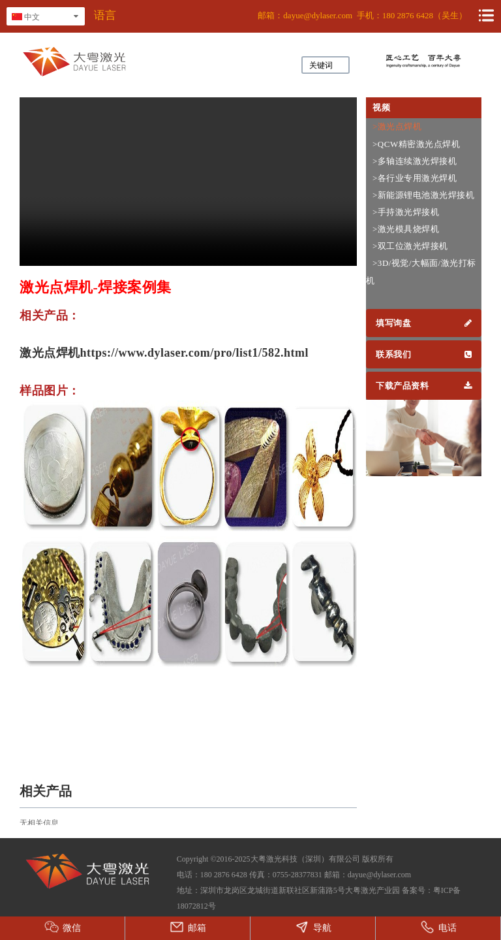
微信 (62, 927)
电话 (438, 927)
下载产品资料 (424, 386)
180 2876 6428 (223, 874)
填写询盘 (424, 323)
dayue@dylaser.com (317, 15)
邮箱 (188, 927)
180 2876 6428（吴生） (424, 15)
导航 (313, 927)
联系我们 (424, 354)
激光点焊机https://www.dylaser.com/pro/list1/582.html (164, 352)
